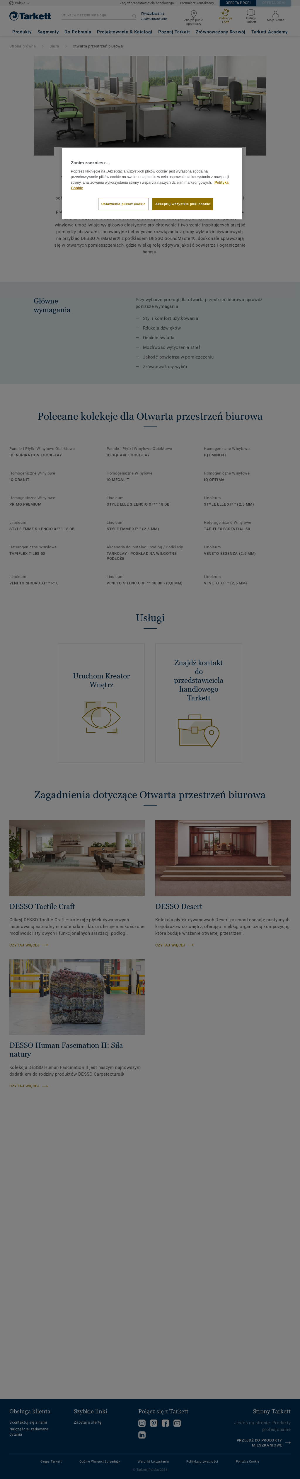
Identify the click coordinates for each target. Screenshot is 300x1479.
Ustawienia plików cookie (123, 204)
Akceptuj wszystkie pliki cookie (182, 204)
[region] (152, 183)
